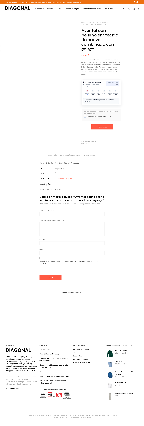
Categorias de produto (44, 9)
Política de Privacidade (81, 362)
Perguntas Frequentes (93, 9)
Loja (60, 9)
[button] (124, 9)
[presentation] (55, 271)
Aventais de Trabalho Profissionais (94, 24)
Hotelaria (58, 178)
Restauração (67, 178)
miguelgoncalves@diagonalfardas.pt (56, 376)
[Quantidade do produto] (85, 126)
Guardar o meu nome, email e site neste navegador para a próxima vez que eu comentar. (69, 263)
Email (42, 249)
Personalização (72, 9)
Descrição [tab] (52, 155)
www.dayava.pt (87, 417)
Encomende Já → (13, 388)
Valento (88, 143)
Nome (42, 240)
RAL (74, 353)
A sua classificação (48, 210)
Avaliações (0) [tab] (89, 155)
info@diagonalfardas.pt (50, 354)
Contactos (109, 9)
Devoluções (77, 356)
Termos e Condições (80, 359)
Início (83, 22)
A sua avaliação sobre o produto (53, 220)
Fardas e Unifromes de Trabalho (97, 22)
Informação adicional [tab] (70, 155)
